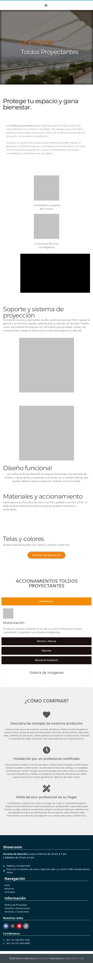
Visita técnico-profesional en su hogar (46, 797)
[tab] (46, 601)
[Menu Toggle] (46, 5)
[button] (5, 679)
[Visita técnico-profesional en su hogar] (46, 788)
